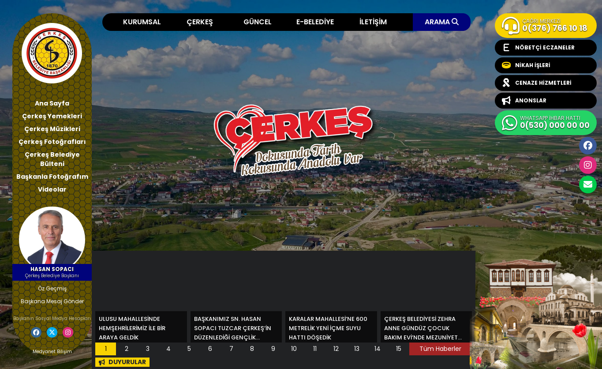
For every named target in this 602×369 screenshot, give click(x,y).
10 (294, 348)
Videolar (52, 189)
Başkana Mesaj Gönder (52, 301)
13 (356, 348)
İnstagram (588, 165)
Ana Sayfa (52, 103)
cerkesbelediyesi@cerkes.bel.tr (588, 184)
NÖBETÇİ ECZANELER (538, 47)
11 (315, 348)
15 (398, 348)
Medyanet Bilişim (52, 351)
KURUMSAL (142, 22)
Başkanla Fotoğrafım (52, 176)
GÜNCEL (257, 22)
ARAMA (442, 22)
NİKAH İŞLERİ (526, 65)
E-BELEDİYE (315, 22)
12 (336, 348)
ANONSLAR (524, 100)
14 (377, 348)
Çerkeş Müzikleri (52, 128)
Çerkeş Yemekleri (52, 116)
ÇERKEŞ (200, 22)
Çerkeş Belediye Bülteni (52, 159)
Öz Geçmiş (52, 288)
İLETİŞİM (373, 22)
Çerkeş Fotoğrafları (52, 141)
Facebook (588, 145)
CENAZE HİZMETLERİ (537, 83)
